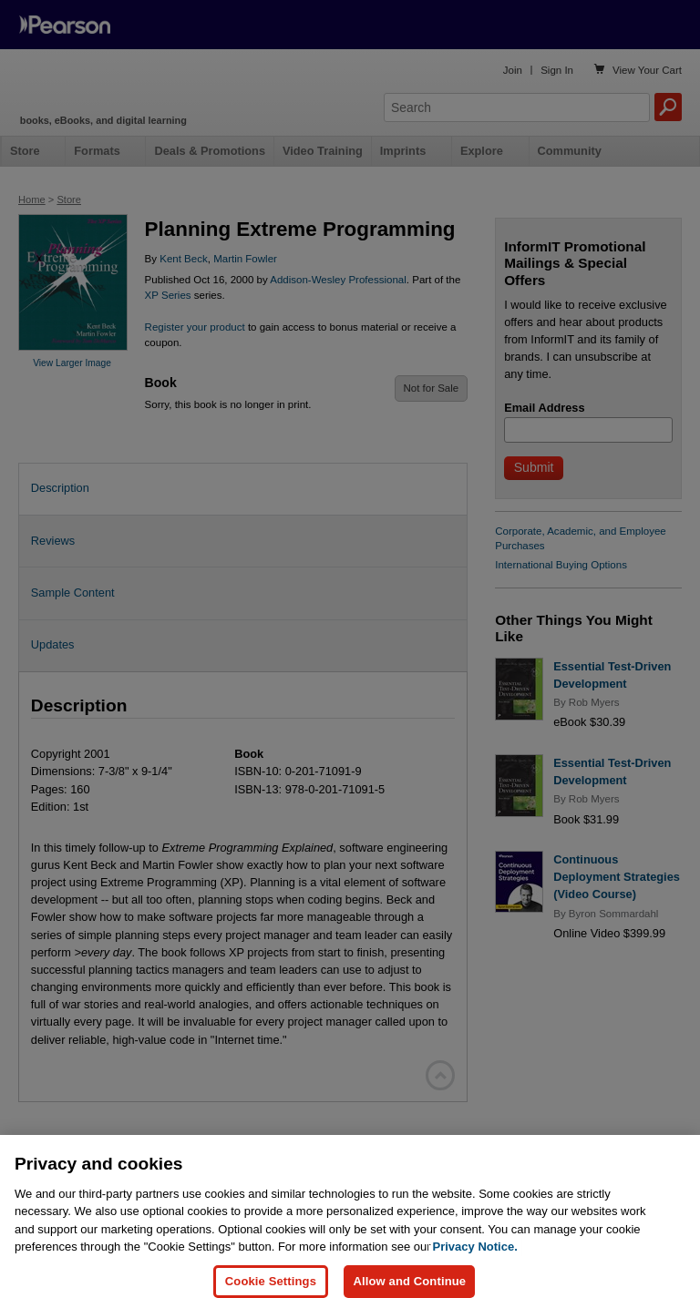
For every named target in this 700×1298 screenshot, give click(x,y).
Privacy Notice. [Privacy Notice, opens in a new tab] (475, 1260)
